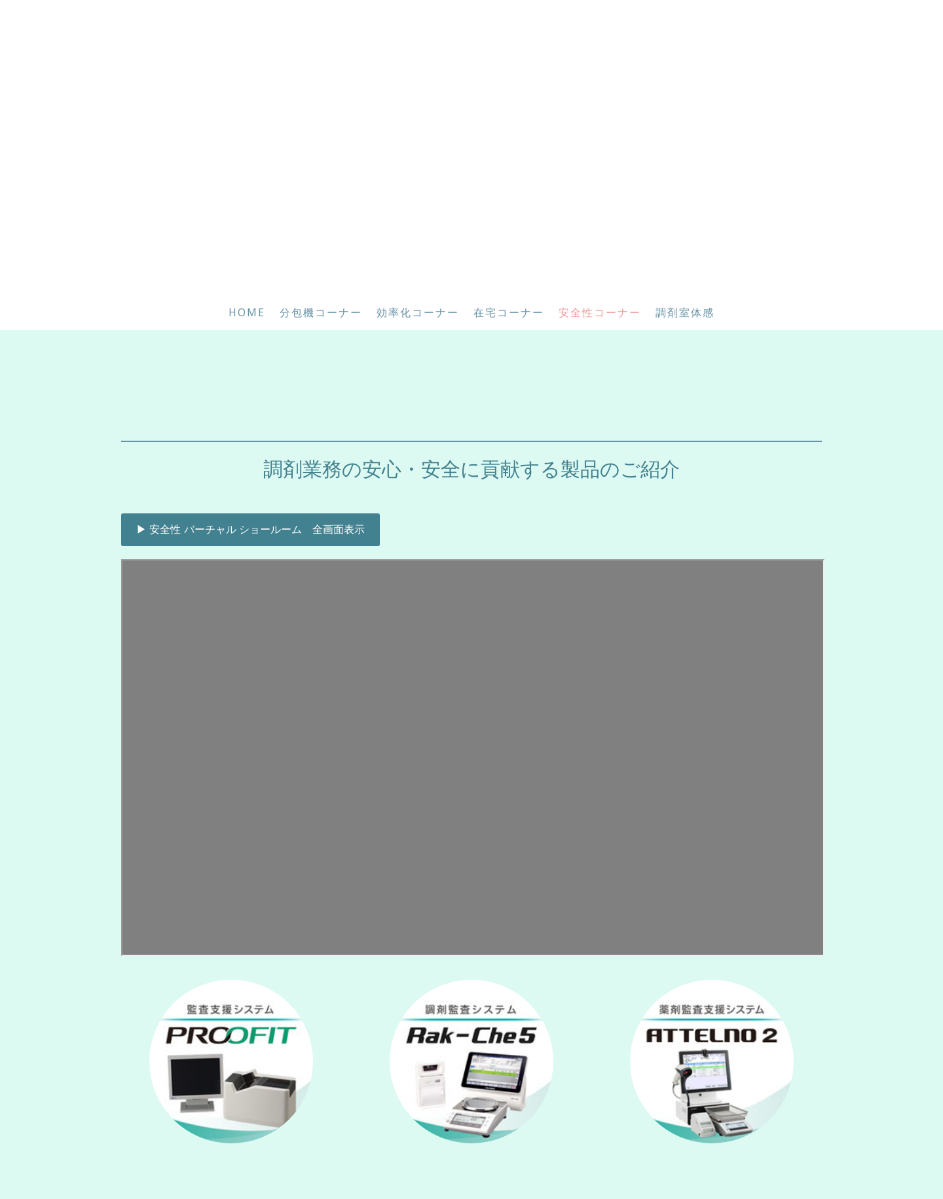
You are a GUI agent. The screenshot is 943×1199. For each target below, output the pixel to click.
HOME (247, 312)
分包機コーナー (321, 312)
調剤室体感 (685, 312)
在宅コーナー (508, 312)
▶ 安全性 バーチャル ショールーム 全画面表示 (250, 529)
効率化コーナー (418, 312)
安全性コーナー (600, 312)
